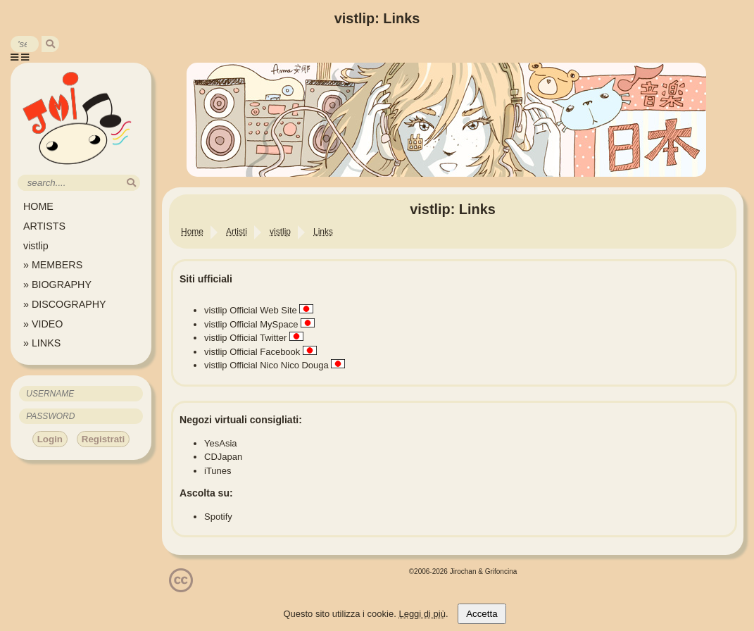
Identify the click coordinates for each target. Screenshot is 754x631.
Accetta (481, 613)
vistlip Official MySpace (251, 324)
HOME (38, 206)
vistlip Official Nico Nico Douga (266, 365)
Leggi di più (422, 613)
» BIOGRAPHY (57, 284)
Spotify (218, 516)
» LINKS (42, 343)
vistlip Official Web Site (250, 310)
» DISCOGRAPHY (64, 304)
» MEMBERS (52, 264)
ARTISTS (44, 226)
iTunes (218, 471)
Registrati (103, 439)
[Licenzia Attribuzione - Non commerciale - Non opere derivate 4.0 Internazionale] (181, 587)
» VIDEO (43, 324)
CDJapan (223, 456)
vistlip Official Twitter (245, 337)
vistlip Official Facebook (252, 351)
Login (50, 439)
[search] (50, 44)
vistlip (36, 245)
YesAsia (220, 443)
